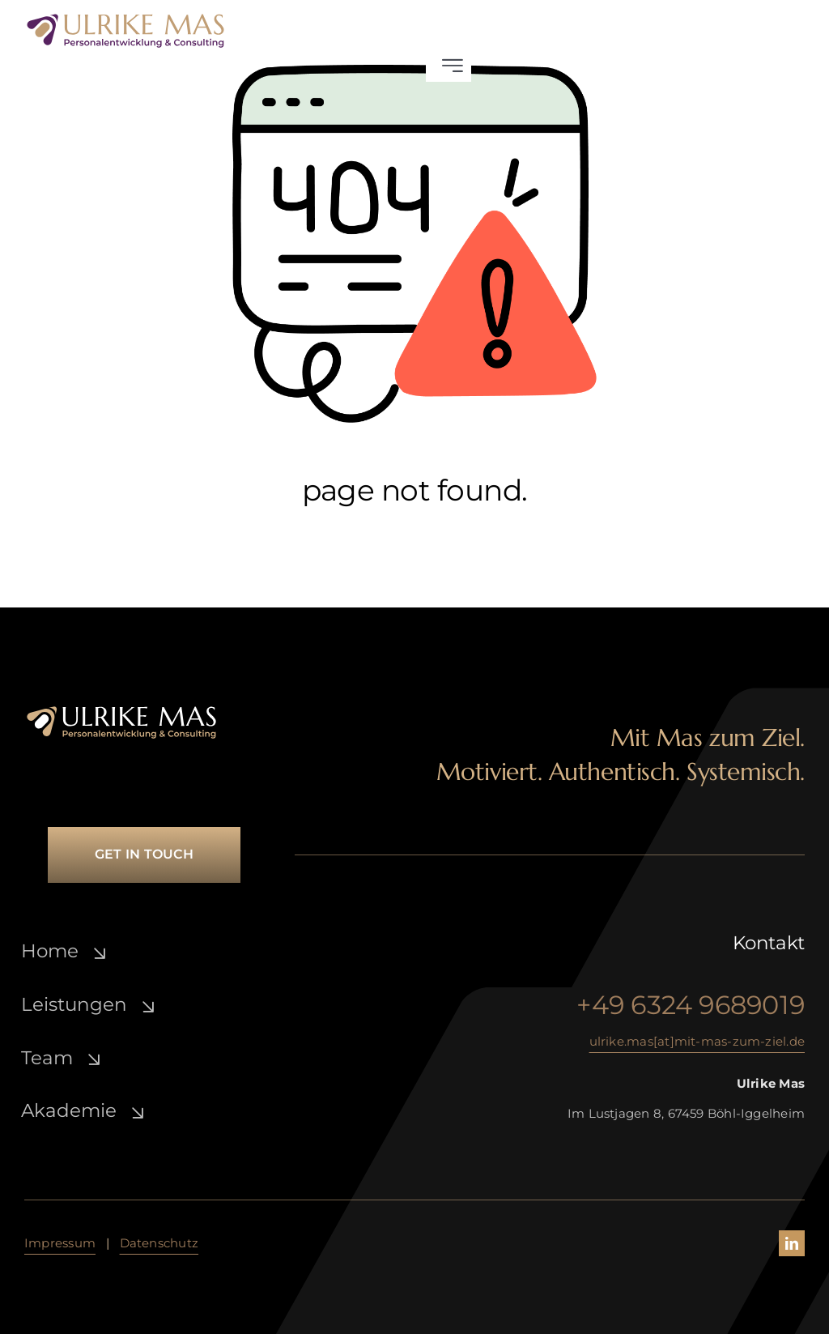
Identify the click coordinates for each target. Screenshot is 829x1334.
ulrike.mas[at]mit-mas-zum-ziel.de (697, 1041)
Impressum (60, 1243)
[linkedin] (792, 1243)
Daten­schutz (159, 1243)
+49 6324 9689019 (690, 1005)
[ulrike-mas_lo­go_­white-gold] (121, 710)
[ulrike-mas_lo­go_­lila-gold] (125, 18)
